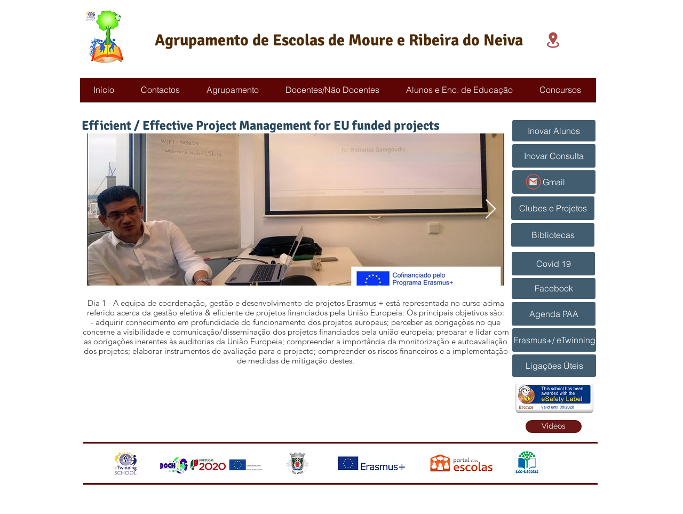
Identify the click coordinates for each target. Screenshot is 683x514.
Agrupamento (202, 40)
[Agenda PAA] (553, 314)
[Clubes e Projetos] (552, 208)
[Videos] (554, 426)
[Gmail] (553, 182)
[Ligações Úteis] (554, 365)
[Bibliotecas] (552, 235)
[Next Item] (491, 209)
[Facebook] (553, 288)
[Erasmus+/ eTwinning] (554, 340)
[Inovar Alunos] (553, 130)
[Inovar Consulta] (553, 156)
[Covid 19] (553, 263)
